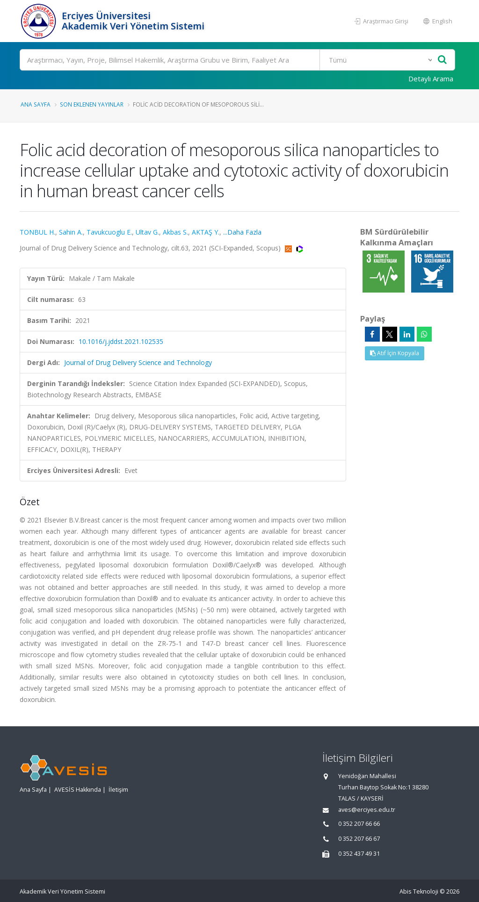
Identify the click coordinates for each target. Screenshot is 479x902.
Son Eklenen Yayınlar (91, 104)
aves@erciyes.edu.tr (366, 810)
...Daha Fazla (242, 232)
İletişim (118, 790)
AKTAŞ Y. (205, 232)
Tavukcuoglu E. (109, 232)
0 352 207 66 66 (359, 824)
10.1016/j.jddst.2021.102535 (121, 341)
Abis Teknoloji (418, 891)
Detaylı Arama (430, 78)
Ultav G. (147, 232)
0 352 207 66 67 (359, 839)
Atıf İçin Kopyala (394, 353)
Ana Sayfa (36, 104)
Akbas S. (175, 232)
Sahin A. (71, 232)
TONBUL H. (37, 232)
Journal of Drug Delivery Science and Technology (138, 362)
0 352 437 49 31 (359, 854)
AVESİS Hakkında (77, 790)
